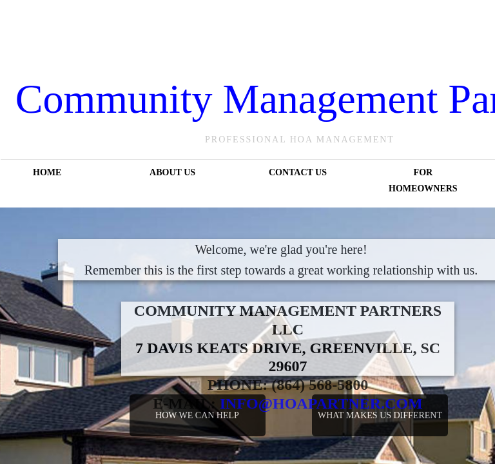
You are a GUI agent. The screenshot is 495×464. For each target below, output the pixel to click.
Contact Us (298, 172)
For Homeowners (423, 180)
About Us (172, 172)
